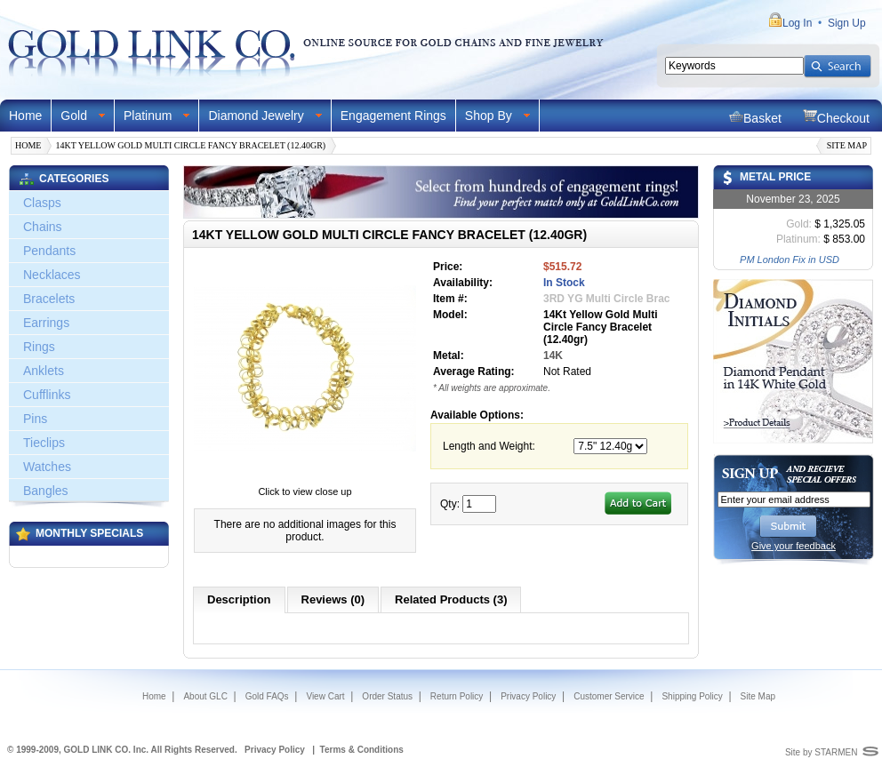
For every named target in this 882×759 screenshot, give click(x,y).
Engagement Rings (393, 115)
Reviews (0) (333, 599)
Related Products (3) (451, 599)
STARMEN (835, 752)
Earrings (46, 323)
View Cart (325, 696)
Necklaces (52, 275)
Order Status (387, 696)
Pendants (49, 251)
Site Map (847, 145)
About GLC (205, 696)
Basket (755, 116)
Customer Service (608, 696)
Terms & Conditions (362, 750)
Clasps (42, 203)
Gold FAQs (267, 696)
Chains (42, 227)
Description (239, 599)
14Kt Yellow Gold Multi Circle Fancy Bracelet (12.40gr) (190, 145)
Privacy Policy (528, 696)
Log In (797, 23)
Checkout (836, 116)
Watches (47, 466)
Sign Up (847, 23)
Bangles (45, 490)
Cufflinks (46, 394)
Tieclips (44, 442)
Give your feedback (793, 545)
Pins (35, 418)
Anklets (43, 371)
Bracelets (49, 299)
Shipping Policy (692, 696)
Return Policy (456, 696)
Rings (39, 347)
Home (25, 115)
